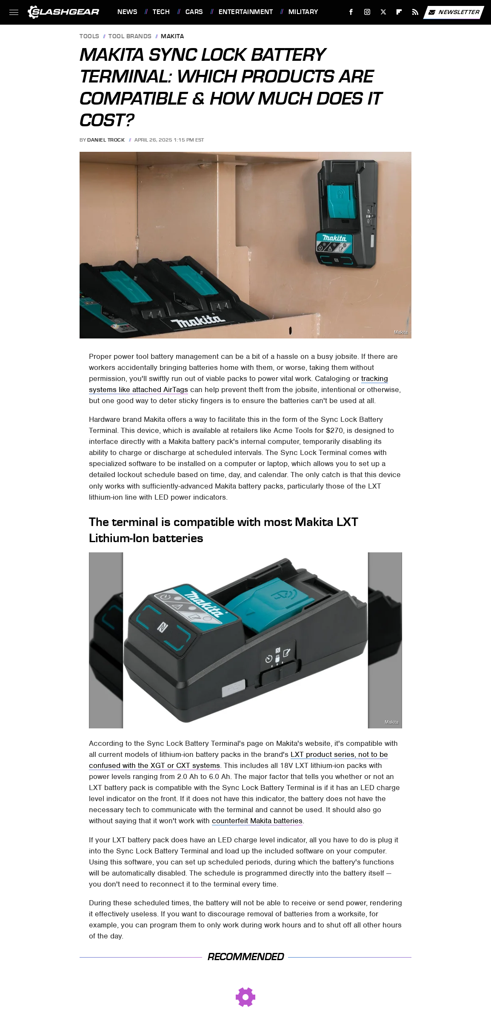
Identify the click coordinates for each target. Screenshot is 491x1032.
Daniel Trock (106, 140)
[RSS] (415, 12)
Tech (161, 12)
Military (303, 12)
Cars (194, 12)
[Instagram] (367, 12)
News (127, 12)
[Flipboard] (399, 12)
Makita (172, 37)
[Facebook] (351, 12)
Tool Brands (130, 37)
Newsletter (453, 12)
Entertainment (246, 12)
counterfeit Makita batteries (257, 820)
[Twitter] (383, 12)
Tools (90, 37)
